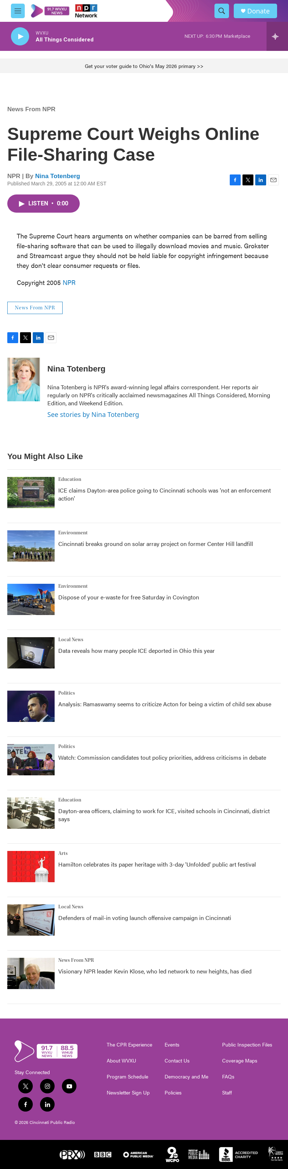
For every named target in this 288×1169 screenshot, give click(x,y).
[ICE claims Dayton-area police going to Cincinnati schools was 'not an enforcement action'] (31, 492)
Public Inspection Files (247, 1045)
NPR (69, 282)
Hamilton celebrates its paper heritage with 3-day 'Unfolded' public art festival (157, 864)
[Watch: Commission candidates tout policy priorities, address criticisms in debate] (31, 759)
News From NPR (31, 109)
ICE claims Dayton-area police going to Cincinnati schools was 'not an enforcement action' (164, 494)
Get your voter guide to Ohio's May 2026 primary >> (144, 65)
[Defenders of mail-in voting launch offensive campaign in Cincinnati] (31, 920)
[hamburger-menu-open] (18, 11)
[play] (20, 36)
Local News (70, 640)
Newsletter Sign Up (128, 1093)
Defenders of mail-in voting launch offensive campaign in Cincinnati (144, 917)
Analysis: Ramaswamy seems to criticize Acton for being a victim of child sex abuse (164, 704)
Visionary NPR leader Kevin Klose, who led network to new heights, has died (155, 971)
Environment (73, 533)
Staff (227, 1093)
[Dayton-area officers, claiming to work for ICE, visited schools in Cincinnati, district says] (31, 813)
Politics (66, 693)
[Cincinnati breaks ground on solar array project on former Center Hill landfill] (31, 546)
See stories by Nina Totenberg (93, 414)
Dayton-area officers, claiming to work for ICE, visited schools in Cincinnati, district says (164, 815)
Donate (258, 11)
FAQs (228, 1077)
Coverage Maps (239, 1061)
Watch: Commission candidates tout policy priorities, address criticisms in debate (162, 757)
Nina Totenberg (57, 176)
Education (69, 479)
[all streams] (277, 36)
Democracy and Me (186, 1077)
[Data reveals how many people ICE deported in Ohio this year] (31, 652)
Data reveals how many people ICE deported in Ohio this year (136, 650)
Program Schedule (127, 1077)
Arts (63, 853)
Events (172, 1045)
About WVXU (121, 1061)
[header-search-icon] (221, 11)
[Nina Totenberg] (23, 379)
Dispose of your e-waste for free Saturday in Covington (128, 597)
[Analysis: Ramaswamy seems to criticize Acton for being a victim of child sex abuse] (31, 706)
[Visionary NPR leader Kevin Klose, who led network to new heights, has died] (31, 973)
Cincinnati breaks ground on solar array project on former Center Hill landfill (155, 543)
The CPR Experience (129, 1045)
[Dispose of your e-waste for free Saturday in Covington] (31, 599)
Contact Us (177, 1061)
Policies (173, 1093)
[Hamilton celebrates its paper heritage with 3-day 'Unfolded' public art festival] (31, 866)
